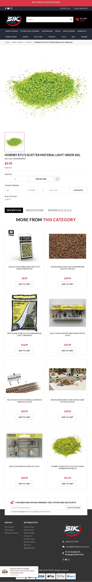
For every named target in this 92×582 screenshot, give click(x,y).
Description (14, 210)
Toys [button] (63, 37)
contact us (65, 8)
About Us (27, 545)
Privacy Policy (46, 511)
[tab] (14, 210)
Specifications (34, 210)
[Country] (35, 190)
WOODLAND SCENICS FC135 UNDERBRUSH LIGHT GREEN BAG (24, 334)
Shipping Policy (29, 548)
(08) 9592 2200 (72, 541)
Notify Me (41, 179)
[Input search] (47, 19)
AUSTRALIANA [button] (47, 31)
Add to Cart (24, 284)
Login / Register (80, 8)
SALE (73, 37)
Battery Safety (29, 542)
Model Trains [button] (11, 37)
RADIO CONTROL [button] (12, 31)
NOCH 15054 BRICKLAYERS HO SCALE (24, 466)
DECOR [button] (57, 31)
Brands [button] (84, 37)
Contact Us (28, 536)
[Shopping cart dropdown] (81, 19)
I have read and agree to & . (30, 512)
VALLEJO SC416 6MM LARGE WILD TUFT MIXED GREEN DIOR (24, 268)
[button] (57, 179)
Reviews (60, 210)
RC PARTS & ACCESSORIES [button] (30, 31)
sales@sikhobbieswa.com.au (77, 547)
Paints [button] (25, 37)
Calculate (78, 190)
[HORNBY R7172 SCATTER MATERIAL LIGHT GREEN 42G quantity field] (16, 179)
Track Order (9, 530)
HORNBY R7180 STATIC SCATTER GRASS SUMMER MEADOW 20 (67, 467)
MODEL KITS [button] (82, 31)
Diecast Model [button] (69, 31)
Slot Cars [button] (38, 37)
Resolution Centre (12, 533)
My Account (9, 527)
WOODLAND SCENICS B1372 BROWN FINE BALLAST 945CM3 (67, 268)
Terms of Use (29, 527)
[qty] (14, 190)
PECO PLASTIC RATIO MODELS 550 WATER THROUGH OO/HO (24, 401)
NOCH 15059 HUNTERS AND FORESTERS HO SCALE (67, 334)
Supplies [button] (52, 37)
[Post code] (57, 190)
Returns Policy (29, 533)
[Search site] (71, 19)
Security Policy (29, 539)
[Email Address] (37, 507)
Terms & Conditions (34, 511)
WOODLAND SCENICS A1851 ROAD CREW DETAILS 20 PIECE (67, 401)
